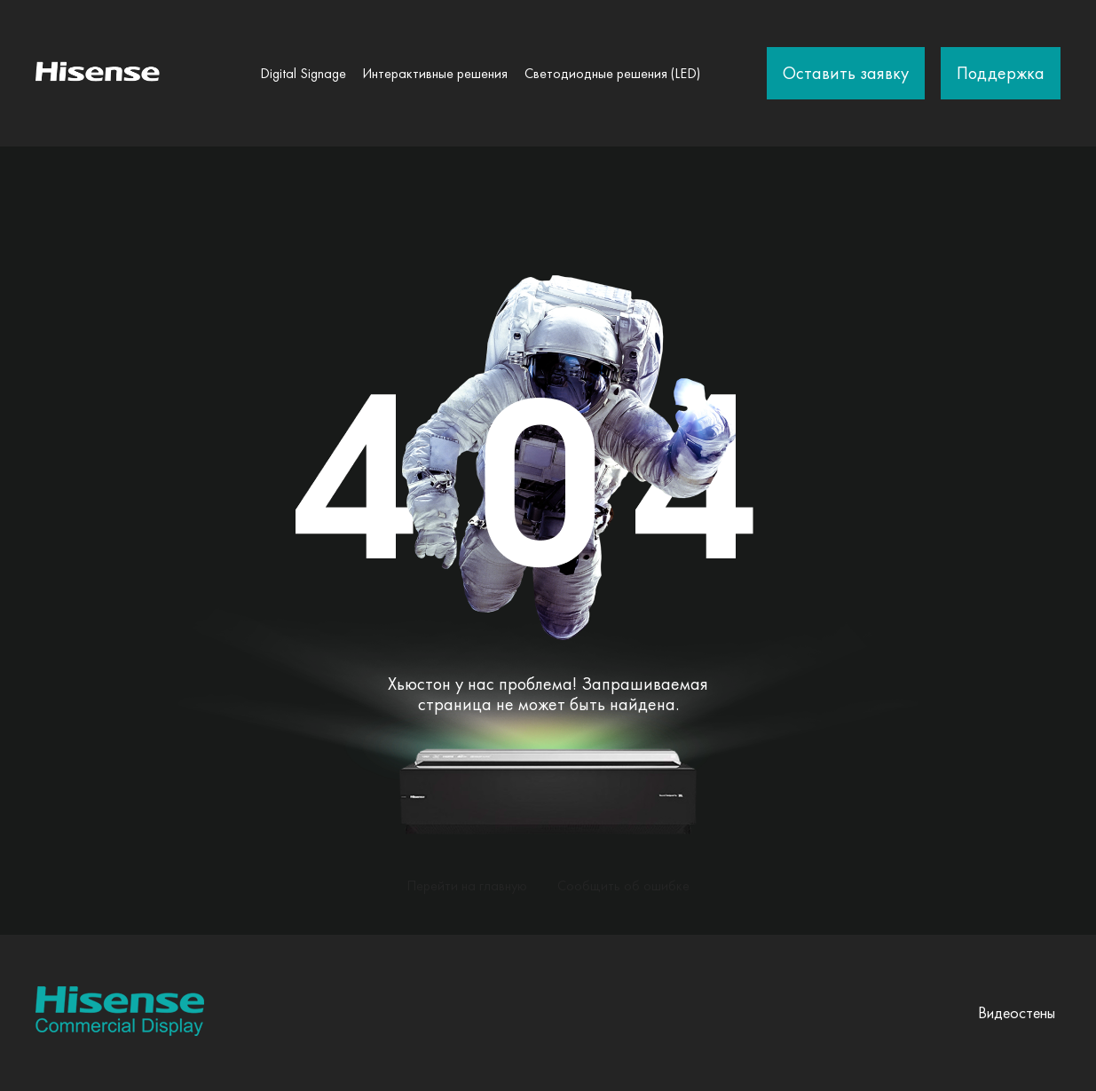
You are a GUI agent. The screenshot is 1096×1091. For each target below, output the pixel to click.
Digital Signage (303, 73)
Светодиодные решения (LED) (612, 73)
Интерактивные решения (435, 73)
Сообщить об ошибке (623, 885)
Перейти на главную (466, 885)
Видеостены (1016, 1012)
